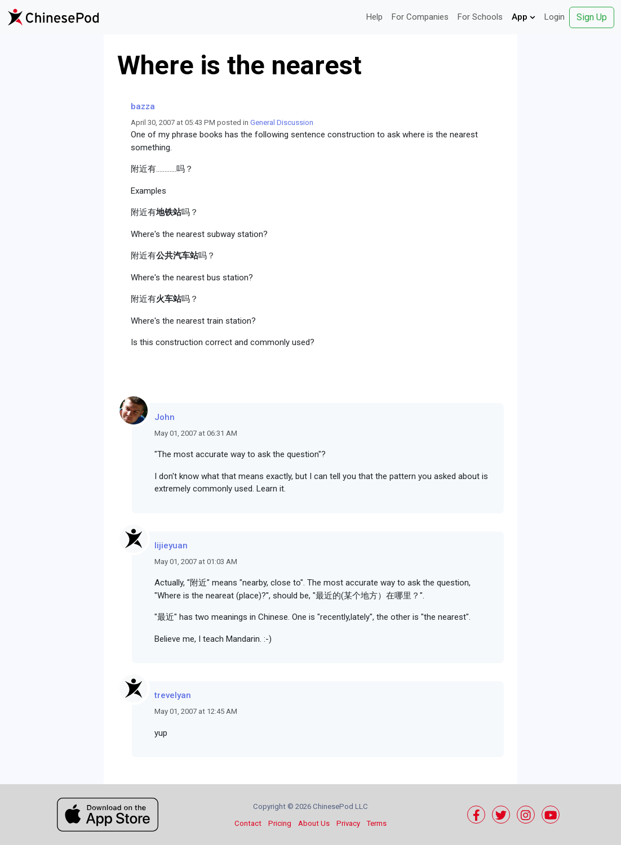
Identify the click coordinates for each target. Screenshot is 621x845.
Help (374, 17)
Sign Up (591, 17)
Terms (377, 823)
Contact (247, 823)
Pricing (279, 823)
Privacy (348, 823)
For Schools (480, 17)
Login (554, 17)
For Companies (420, 17)
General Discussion (281, 122)
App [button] (523, 17)
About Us (314, 823)
